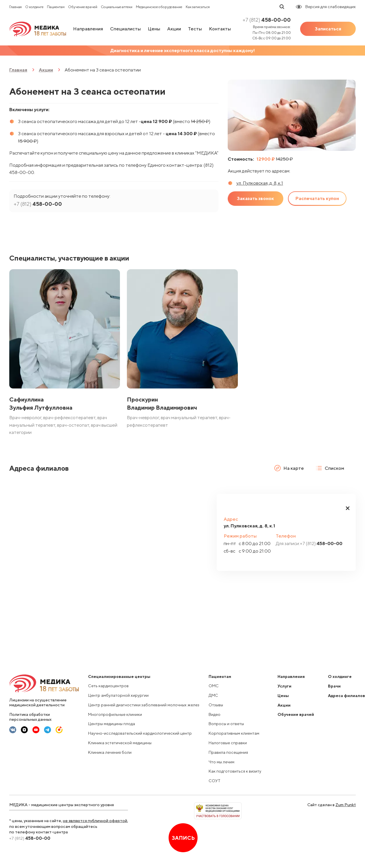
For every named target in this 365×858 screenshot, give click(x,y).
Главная (15, 7)
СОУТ (214, 780)
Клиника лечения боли (110, 752)
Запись (183, 838)
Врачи (334, 686)
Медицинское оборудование (159, 7)
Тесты (195, 29)
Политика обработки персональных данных (30, 717)
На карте (289, 468)
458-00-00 (266, 20)
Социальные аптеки (116, 7)
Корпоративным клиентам (234, 733)
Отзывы (216, 705)
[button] (347, 508)
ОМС (214, 685)
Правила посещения (228, 752)
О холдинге (34, 7)
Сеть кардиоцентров (108, 685)
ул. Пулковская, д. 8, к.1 (259, 183)
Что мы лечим (221, 762)
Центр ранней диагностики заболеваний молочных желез (143, 705)
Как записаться (198, 7)
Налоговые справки (228, 742)
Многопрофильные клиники (115, 714)
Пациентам (56, 7)
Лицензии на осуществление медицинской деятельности (38, 702)
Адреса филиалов (346, 695)
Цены (154, 29)
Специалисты (125, 29)
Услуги (284, 686)
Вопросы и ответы (226, 723)
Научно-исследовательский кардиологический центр (140, 733)
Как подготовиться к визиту (235, 771)
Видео (214, 714)
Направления (88, 29)
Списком (329, 468)
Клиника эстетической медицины (120, 742)
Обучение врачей (82, 7)
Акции (174, 29)
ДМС (213, 695)
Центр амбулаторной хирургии (118, 695)
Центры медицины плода (111, 723)
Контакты (220, 29)
